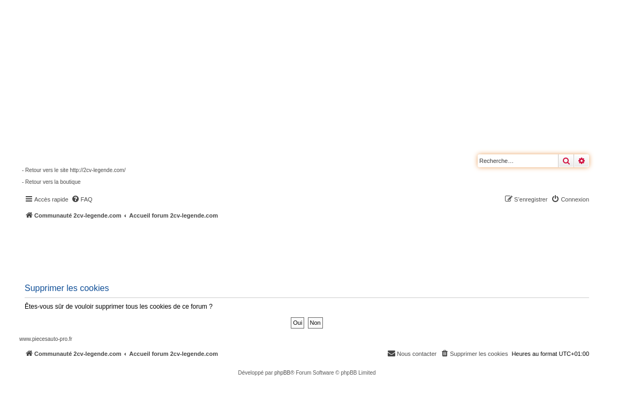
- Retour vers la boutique (51, 182)
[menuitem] (82, 199)
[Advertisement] (287, 249)
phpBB (282, 373)
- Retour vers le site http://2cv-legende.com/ (73, 170)
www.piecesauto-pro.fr (45, 339)
